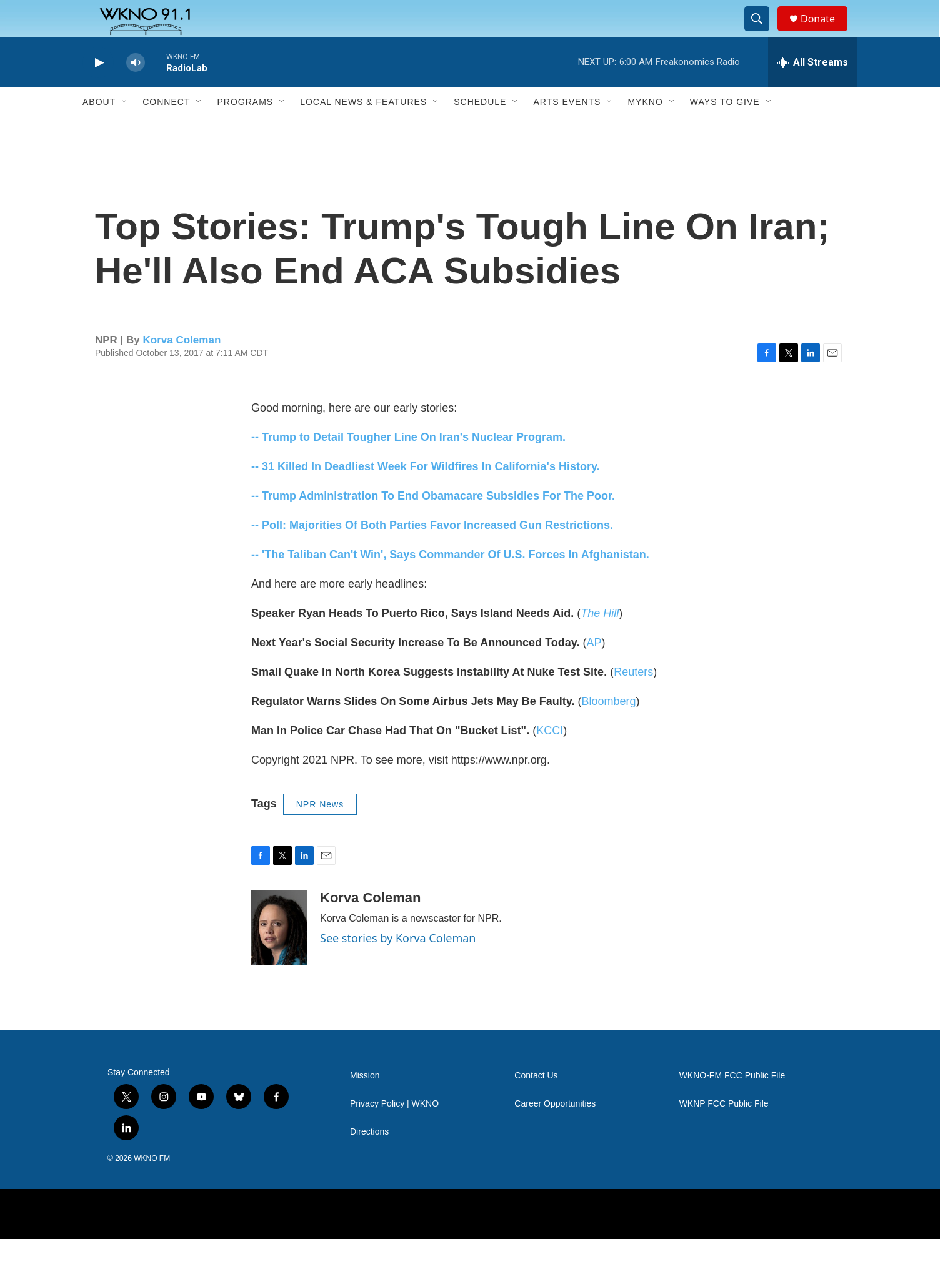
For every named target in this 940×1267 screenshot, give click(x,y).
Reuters (633, 700)
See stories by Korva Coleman (398, 966)
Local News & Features (363, 130)
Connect (166, 130)
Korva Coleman (182, 368)
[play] (98, 91)
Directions (369, 1160)
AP (593, 670)
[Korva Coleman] (279, 955)
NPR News (320, 832)
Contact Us (536, 1103)
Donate (825, 32)
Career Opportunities (555, 1131)
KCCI (549, 758)
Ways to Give (725, 130)
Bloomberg (608, 729)
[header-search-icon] (762, 33)
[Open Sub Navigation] (125, 130)
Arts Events (567, 130)
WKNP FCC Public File (724, 1131)
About (99, 130)
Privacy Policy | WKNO (394, 1131)
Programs (245, 130)
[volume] (135, 91)
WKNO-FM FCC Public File (732, 1103)
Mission (364, 1103)
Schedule (480, 130)
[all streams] (813, 91)
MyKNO (645, 130)
